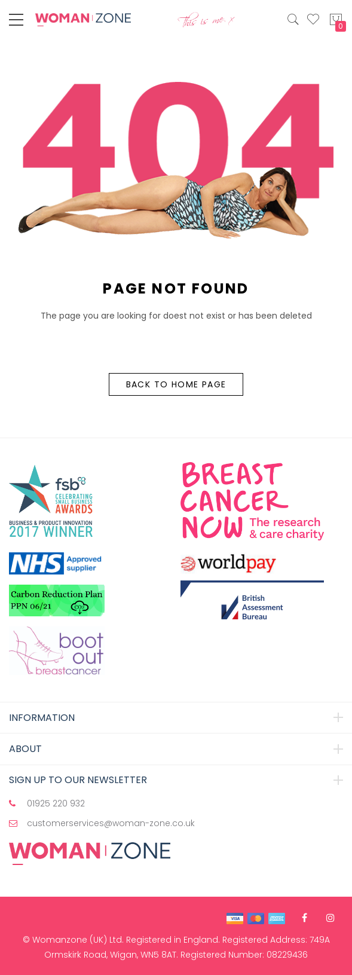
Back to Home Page (176, 384)
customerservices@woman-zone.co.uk (111, 823)
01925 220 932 (56, 803)
